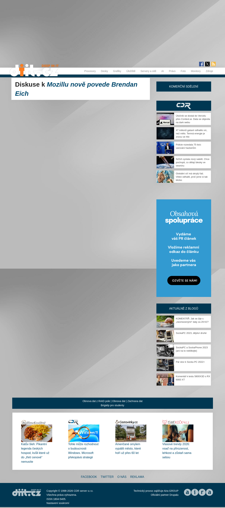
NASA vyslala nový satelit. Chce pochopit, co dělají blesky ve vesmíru (192, 162)
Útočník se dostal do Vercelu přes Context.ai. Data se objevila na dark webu (193, 119)
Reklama (137, 476)
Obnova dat (118, 401)
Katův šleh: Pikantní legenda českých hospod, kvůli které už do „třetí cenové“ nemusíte (35, 453)
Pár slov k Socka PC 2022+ (190, 362)
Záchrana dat (135, 401)
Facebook (89, 476)
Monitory (196, 71)
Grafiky (117, 71)
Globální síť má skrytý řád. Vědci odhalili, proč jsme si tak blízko (192, 176)
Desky (104, 71)
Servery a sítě (148, 71)
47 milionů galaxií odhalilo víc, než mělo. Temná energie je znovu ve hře (191, 133)
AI (162, 71)
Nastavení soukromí (58, 503)
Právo (172, 71)
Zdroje (209, 71)
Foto (183, 71)
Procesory (90, 71)
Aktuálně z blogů (183, 308)
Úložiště (130, 71)
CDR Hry (183, 106)
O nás (121, 476)
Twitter (107, 476)
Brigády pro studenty (112, 405)
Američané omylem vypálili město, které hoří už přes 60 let (128, 448)
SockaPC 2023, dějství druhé (191, 333)
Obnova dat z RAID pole (96, 401)
